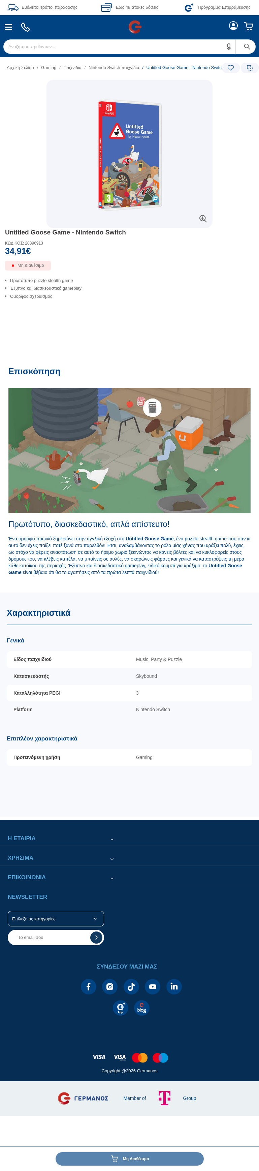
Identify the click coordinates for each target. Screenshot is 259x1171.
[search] (129, 46)
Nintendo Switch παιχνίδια (114, 67)
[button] (229, 46)
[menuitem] (8, 27)
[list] (88, 67)
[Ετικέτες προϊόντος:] (129, 87)
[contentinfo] (129, 1054)
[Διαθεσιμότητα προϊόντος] (129, 268)
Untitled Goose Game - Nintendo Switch (65, 232)
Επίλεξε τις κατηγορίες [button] (33, 918)
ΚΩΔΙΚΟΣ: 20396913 (24, 243)
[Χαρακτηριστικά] (129, 705)
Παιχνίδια (72, 67)
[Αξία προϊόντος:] (129, 252)
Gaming (49, 67)
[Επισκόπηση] (129, 476)
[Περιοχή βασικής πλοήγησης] (129, 27)
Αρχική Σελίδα (20, 67)
